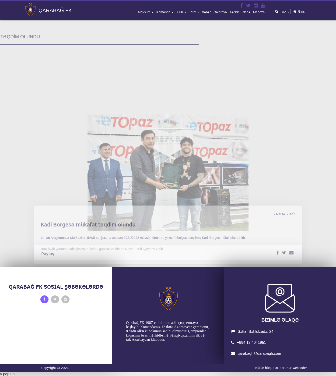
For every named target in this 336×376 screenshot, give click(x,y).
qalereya (220, 12)
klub (180, 12)
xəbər (206, 12)
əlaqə (246, 12)
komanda (163, 12)
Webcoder (300, 368)
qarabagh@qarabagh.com (256, 353)
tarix (193, 12)
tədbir (234, 12)
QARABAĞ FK (55, 10)
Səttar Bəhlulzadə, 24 (252, 331)
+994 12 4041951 (248, 342)
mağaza (259, 12)
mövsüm (144, 12)
